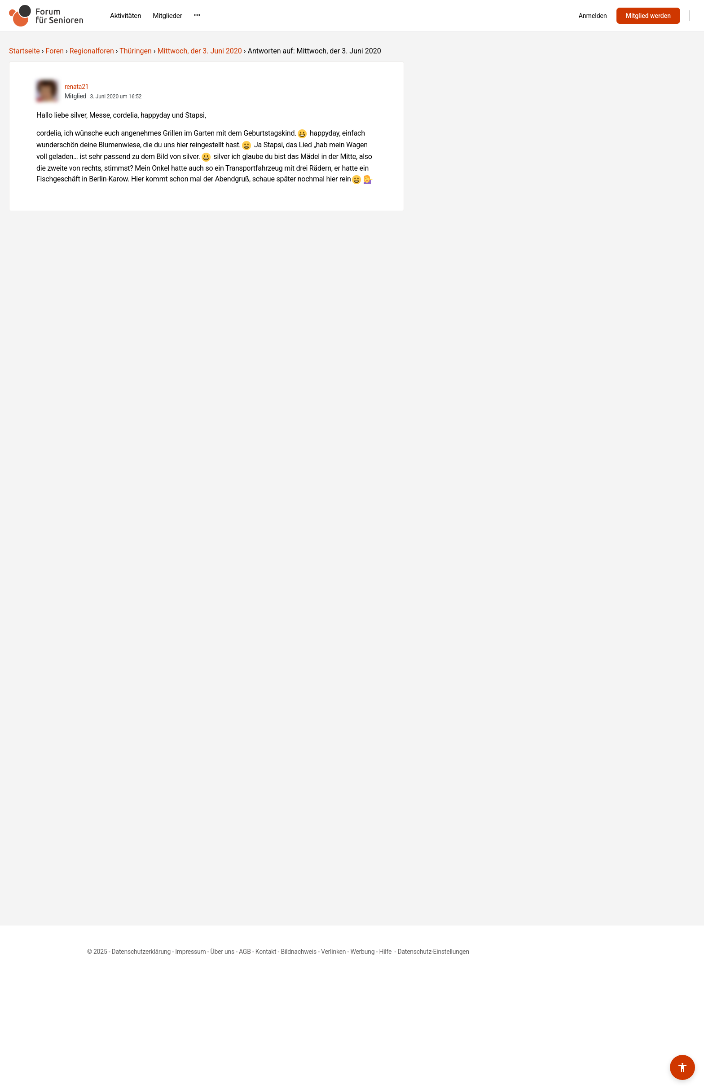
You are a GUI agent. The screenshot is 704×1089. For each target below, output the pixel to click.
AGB (245, 951)
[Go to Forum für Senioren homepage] (46, 15)
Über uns (222, 951)
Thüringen (135, 51)
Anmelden (593, 15)
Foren (55, 51)
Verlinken (333, 951)
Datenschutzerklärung (141, 951)
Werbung (362, 951)
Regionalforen (92, 51)
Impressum (190, 951)
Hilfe (386, 951)
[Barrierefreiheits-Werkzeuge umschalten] (682, 1067)
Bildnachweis (299, 951)
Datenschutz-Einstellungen (433, 951)
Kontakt (266, 951)
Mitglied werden (648, 15)
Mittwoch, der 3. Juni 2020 (200, 51)
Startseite (24, 51)
